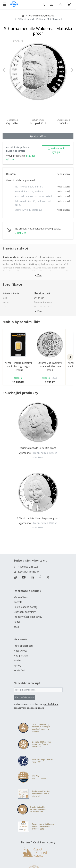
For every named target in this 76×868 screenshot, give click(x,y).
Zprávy (17, 665)
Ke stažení (19, 670)
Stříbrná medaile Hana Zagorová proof (38, 518)
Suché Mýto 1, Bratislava (28, 209)
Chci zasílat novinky (24, 697)
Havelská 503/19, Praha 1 (29, 191)
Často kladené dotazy (25, 606)
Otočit (18, 42)
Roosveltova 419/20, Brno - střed (33, 196)
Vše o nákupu (21, 597)
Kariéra (17, 660)
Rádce (17, 621)
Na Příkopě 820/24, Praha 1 (30, 186)
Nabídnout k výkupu (56, 150)
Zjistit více (20, 232)
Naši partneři (21, 655)
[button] (8, 70)
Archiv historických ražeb (41, 15)
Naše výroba (21, 650)
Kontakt (18, 602)
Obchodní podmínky (25, 611)
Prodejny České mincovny (28, 616)
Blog (16, 626)
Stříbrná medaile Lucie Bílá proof (38, 448)
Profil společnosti (23, 645)
